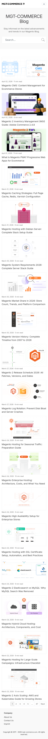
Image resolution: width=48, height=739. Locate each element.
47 (37, 704)
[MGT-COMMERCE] (13, 4)
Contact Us (9, 720)
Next (43, 704)
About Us (8, 717)
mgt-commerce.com (29, 732)
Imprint (7, 724)
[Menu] (44, 4)
